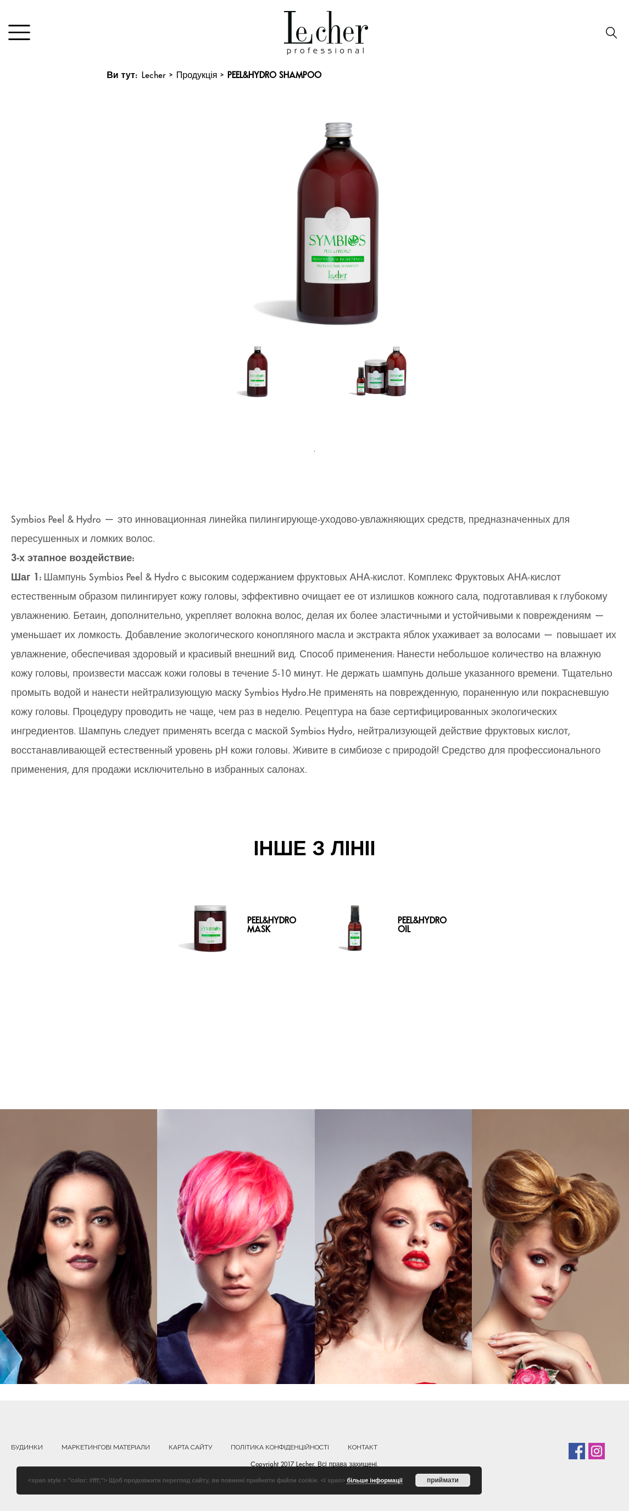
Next (511, 217)
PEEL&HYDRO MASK (271, 925)
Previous (128, 217)
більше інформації (374, 1480)
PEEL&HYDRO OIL (422, 925)
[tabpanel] (252, 388)
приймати (443, 1480)
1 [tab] (314, 451)
